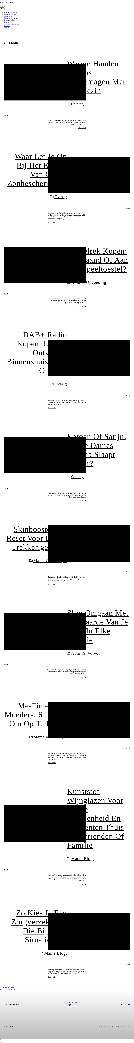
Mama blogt (8, 16)
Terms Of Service (121, 1026)
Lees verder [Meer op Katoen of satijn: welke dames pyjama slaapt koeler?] (82, 500)
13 (5, 989)
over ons (71, 1004)
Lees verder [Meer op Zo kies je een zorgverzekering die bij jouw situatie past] (52, 977)
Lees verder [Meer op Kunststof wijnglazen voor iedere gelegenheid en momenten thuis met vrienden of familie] (82, 884)
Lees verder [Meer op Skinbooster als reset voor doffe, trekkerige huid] (52, 584)
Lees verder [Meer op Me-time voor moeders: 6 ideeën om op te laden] (52, 763)
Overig (7, 22)
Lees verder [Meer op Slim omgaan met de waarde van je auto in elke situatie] (82, 677)
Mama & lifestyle (10, 14)
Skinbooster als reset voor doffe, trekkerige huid (36, 538)
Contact (6, 28)
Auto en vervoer (13, 24)
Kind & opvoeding (10, 12)
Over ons (7, 26)
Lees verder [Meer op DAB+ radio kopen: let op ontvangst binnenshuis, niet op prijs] (52, 408)
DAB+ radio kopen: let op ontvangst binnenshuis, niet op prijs (37, 352)
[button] (1, 1040)
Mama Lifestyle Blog (7, 2)
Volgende (11, 989)
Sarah (6, 115)
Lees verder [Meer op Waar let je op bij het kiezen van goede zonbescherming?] (52, 222)
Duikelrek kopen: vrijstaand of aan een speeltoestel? (97, 260)
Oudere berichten (8, 987)
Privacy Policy (105, 1026)
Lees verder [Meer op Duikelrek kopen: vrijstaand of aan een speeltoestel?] (82, 306)
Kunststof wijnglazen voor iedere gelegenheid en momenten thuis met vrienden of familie (95, 818)
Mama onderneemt (10, 18)
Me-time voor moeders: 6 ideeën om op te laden (36, 714)
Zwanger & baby (9, 20)
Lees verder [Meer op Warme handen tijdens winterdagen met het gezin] (82, 128)
